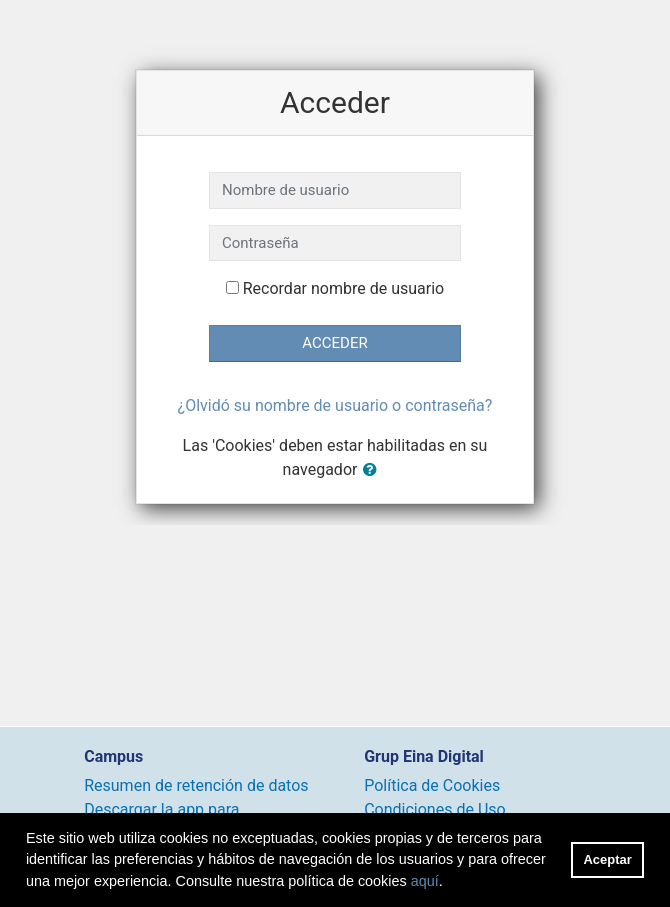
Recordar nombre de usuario (343, 288)
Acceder (334, 343)
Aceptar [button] (608, 859)
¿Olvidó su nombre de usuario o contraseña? (335, 405)
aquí (425, 881)
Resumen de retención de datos (196, 785)
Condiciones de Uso (434, 809)
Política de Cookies (432, 785)
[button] (374, 470)
